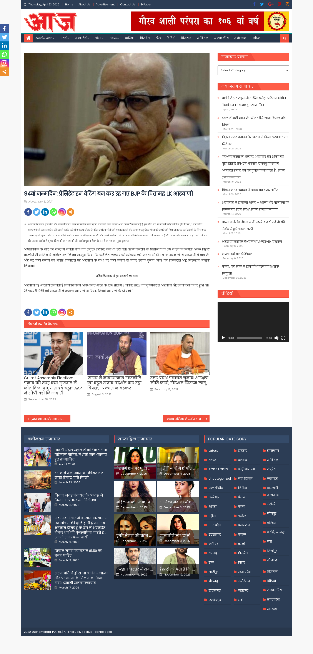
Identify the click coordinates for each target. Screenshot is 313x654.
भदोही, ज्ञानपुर (276, 532)
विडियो (171, 38)
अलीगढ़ (214, 497)
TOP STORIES (218, 469)
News (212, 460)
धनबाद (242, 460)
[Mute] (276, 338)
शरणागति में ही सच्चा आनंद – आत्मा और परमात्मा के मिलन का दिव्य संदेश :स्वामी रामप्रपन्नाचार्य (255, 206)
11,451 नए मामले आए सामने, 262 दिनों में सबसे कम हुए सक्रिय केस (50, 419)
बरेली (241, 544)
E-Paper (146, 4)
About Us (84, 4)
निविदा (242, 488)
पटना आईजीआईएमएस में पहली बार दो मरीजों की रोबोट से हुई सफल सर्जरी (253, 225)
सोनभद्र (272, 560)
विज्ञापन (186, 38)
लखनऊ (272, 478)
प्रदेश (98, 38)
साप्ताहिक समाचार (135, 439)
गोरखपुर (214, 581)
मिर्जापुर (272, 551)
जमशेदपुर (215, 600)
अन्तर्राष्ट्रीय (82, 38)
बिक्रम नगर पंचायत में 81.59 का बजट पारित (250, 190)
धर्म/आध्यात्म (246, 469)
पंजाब (241, 497)
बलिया (271, 523)
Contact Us (127, 4)
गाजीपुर (213, 572)
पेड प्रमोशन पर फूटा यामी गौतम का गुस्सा (149, 468)
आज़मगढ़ (273, 495)
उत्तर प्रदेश (215, 525)
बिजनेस (145, 38)
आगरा (212, 506)
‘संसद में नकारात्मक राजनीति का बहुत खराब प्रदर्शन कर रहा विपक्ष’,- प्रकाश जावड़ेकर (114, 383)
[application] (253, 322)
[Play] (223, 338)
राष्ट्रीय (65, 38)
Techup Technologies (97, 632)
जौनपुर (271, 513)
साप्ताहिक (273, 599)
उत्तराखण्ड (215, 534)
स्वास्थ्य (114, 38)
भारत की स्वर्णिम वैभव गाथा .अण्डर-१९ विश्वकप (252, 241)
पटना (241, 506)
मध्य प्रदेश (244, 572)
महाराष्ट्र (243, 590)
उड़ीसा (212, 516)
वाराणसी (272, 488)
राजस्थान (273, 450)
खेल (158, 38)
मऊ (269, 541)
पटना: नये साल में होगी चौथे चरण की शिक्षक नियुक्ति (250, 270)
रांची (240, 600)
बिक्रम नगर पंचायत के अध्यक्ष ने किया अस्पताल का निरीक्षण (255, 140)
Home (69, 4)
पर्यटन (256, 38)
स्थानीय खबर (43, 38)
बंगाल (242, 534)
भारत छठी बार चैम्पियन (237, 254)
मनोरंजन (240, 38)
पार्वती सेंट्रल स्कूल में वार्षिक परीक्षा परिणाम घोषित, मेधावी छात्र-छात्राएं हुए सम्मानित (254, 101)
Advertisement (105, 4)
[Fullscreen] (283, 338)
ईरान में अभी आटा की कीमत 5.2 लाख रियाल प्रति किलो (254, 121)
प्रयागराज (244, 525)
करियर (129, 38)
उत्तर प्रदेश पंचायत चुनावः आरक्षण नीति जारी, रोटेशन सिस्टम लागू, (179, 380)
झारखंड (242, 450)
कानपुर (213, 553)
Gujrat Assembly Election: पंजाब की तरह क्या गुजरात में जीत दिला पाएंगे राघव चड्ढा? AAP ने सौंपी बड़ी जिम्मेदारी (53, 385)
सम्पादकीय (221, 38)
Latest (213, 450)
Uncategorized (220, 478)
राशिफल (202, 38)
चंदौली (271, 504)
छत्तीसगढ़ (215, 590)
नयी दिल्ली (245, 478)
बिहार (241, 562)
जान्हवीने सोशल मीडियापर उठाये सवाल (191, 535)
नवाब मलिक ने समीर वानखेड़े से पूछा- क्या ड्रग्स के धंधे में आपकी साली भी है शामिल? (188, 419)
